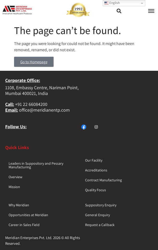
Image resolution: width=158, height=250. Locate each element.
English (112, 2)
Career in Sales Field (24, 224)
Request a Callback (100, 224)
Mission (14, 186)
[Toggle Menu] (151, 11)
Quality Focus (95, 190)
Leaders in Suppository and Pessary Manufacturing (36, 165)
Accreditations (96, 170)
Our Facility (93, 160)
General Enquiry (97, 215)
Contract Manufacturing (103, 180)
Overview (15, 177)
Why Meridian (19, 205)
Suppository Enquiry (100, 205)
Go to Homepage (33, 61)
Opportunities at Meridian (28, 215)
